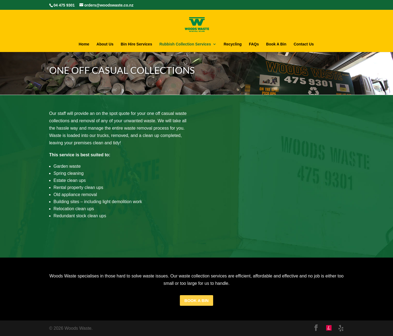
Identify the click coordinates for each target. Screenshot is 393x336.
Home (84, 44)
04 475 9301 (64, 5)
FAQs (254, 44)
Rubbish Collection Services (185, 44)
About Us (105, 44)
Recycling (233, 44)
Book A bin (196, 300)
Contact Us (304, 44)
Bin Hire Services (136, 44)
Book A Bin (276, 44)
